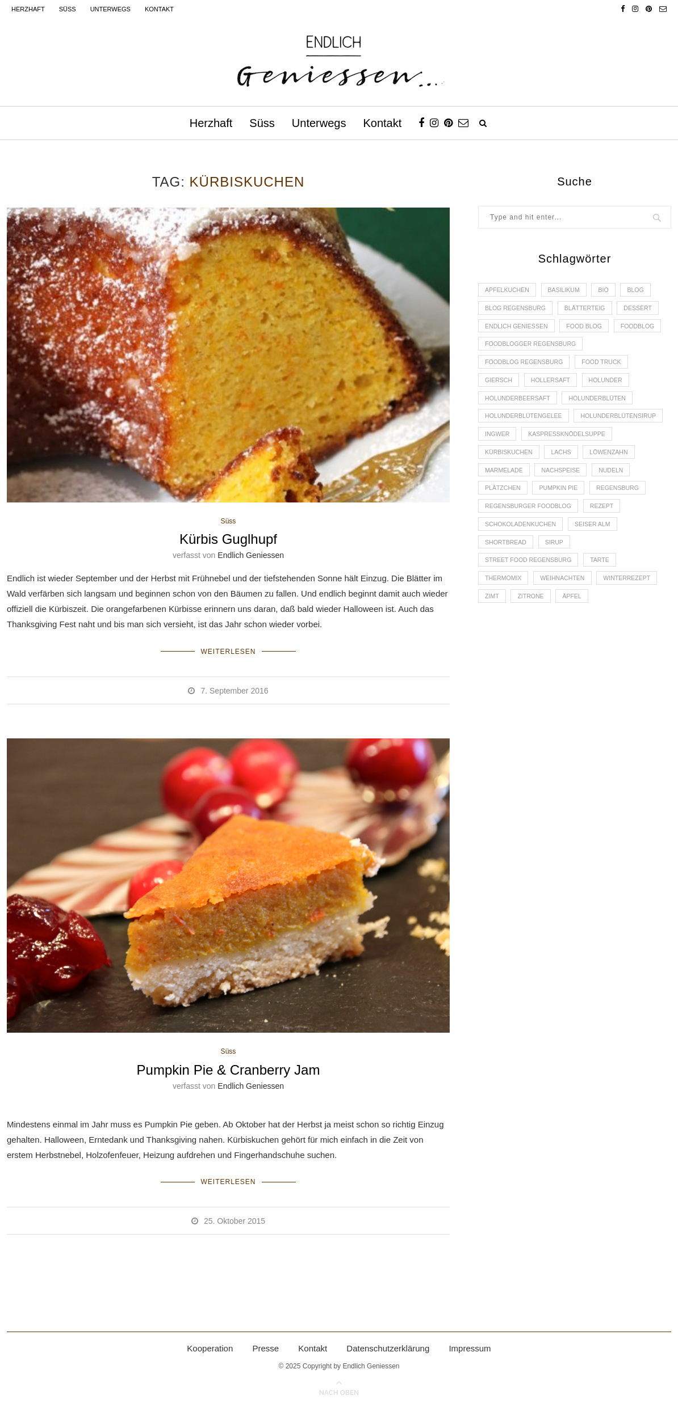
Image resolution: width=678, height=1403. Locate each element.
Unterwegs (110, 9)
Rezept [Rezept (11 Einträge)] (608, 542)
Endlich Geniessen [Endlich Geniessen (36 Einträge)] (518, 329)
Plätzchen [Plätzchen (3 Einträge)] (610, 503)
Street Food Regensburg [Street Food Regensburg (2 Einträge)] (531, 600)
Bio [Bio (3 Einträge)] (610, 290)
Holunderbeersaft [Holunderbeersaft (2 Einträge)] (520, 406)
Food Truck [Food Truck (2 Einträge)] (608, 368)
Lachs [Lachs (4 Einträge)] (496, 484)
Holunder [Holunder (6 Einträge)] (612, 387)
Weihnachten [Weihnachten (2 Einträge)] (566, 619)
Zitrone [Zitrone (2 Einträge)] (533, 639)
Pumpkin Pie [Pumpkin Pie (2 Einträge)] (506, 522)
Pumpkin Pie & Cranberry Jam (228, 1068)
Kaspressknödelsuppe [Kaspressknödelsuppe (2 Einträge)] (526, 465)
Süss (67, 9)
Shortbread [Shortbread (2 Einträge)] (507, 581)
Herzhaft (28, 9)
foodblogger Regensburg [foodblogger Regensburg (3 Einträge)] (588, 348)
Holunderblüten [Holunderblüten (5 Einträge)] (603, 406)
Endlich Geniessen (250, 555)
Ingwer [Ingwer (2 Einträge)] (597, 445)
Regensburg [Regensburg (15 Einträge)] (568, 522)
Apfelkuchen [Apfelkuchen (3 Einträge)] (508, 290)
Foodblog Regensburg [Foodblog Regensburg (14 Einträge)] (526, 368)
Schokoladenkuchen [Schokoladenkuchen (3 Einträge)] (523, 562)
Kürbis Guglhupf (228, 539)
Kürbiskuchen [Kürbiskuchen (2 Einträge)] (610, 465)
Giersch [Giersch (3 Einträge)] (500, 387)
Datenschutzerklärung (387, 1345)
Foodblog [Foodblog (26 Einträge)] (503, 348)
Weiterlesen (228, 650)
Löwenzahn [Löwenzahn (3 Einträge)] (546, 484)
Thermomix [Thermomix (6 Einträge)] (505, 619)
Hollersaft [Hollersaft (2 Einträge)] (554, 387)
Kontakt (159, 9)
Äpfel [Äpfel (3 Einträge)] (577, 639)
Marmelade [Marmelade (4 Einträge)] (606, 484)
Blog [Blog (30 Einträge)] (644, 290)
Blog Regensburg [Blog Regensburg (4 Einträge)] (517, 309)
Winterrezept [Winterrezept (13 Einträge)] (634, 619)
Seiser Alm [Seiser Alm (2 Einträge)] (598, 562)
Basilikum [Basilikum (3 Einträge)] (568, 290)
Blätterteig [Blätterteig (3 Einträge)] (590, 309)
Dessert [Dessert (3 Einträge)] (646, 309)
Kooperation (210, 1345)
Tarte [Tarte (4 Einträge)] (606, 600)
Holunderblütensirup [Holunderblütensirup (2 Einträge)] (525, 445)
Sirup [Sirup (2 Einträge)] (558, 581)
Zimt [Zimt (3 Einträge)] (493, 639)
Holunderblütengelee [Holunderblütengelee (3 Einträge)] (526, 425)
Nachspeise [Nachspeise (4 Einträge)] (506, 503)
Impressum (470, 1345)
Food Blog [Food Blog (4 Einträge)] (589, 329)
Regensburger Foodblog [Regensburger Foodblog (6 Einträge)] (531, 542)
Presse (265, 1345)
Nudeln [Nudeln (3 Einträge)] (558, 503)
